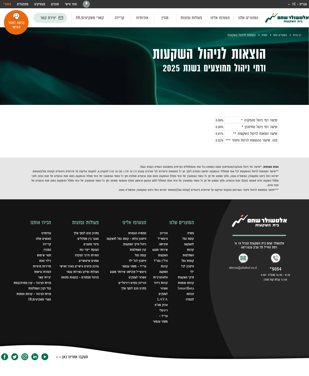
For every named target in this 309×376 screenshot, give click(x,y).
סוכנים (55, 4)
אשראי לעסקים (137, 278)
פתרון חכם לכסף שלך (133, 289)
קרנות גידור (160, 289)
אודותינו (142, 18)
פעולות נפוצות (191, 18)
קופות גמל (187, 261)
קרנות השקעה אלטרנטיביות (159, 278)
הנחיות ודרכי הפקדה (86, 256)
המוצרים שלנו (248, 18)
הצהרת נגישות (42, 272)
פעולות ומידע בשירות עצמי (82, 272)
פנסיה (259, 35)
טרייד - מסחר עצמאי (162, 327)
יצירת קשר (48, 18)
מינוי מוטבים (91, 245)
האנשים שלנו (43, 239)
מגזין (164, 18)
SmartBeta (185, 295)
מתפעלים (22, 4)
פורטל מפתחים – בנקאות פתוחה (79, 278)
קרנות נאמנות (185, 289)
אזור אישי (71, 4)
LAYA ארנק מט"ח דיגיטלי (160, 311)
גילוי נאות (45, 261)
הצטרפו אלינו (220, 18)
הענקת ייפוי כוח (89, 250)
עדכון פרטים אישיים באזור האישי (78, 267)
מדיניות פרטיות (41, 267)
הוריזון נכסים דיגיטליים (132, 283)
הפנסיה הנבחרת (136, 234)
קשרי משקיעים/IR (90, 18)
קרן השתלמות (137, 250)
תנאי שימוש (43, 256)
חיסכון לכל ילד (137, 261)
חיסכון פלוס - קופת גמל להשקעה (125, 239)
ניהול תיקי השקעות (134, 245)
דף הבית (296, 35)
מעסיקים (39, 4)
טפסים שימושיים (88, 261)
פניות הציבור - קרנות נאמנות (33, 295)
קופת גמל (140, 256)
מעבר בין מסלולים (88, 239)
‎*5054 (7, 4)
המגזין (47, 250)
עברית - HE (298, 4)
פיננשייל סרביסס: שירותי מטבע (127, 272)
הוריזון (163, 234)
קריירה (119, 18)
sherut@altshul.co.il (243, 268)
